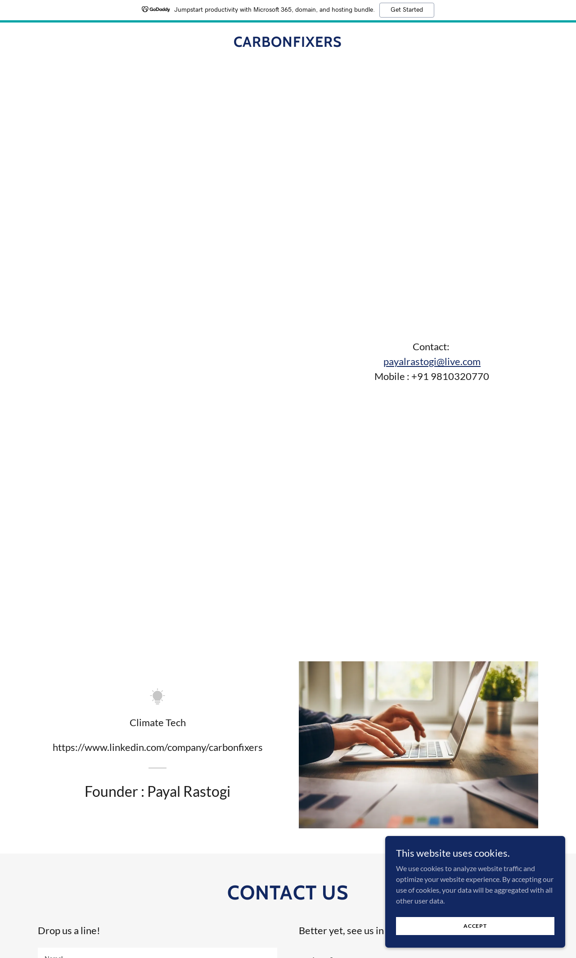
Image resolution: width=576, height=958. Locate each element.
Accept (475, 925)
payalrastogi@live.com (432, 361)
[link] (288, 44)
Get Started (407, 10)
